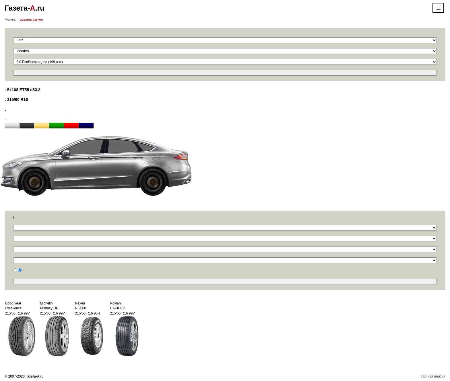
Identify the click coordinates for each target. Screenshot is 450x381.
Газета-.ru (24, 8)
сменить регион (31, 19)
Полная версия (433, 376)
